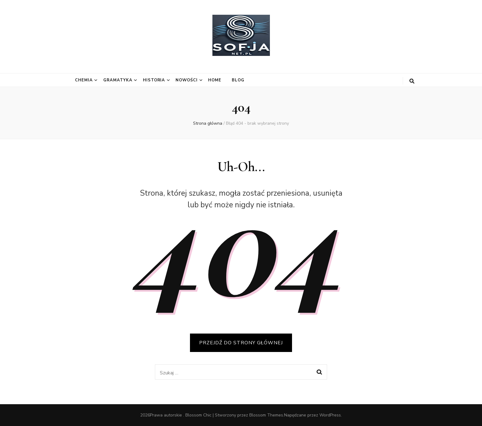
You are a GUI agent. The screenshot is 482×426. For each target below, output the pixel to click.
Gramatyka (117, 80)
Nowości (187, 80)
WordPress (330, 415)
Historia (154, 80)
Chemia (84, 80)
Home (214, 80)
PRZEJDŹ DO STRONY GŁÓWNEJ (241, 342)
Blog (238, 80)
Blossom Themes (266, 415)
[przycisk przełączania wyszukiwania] (411, 81)
